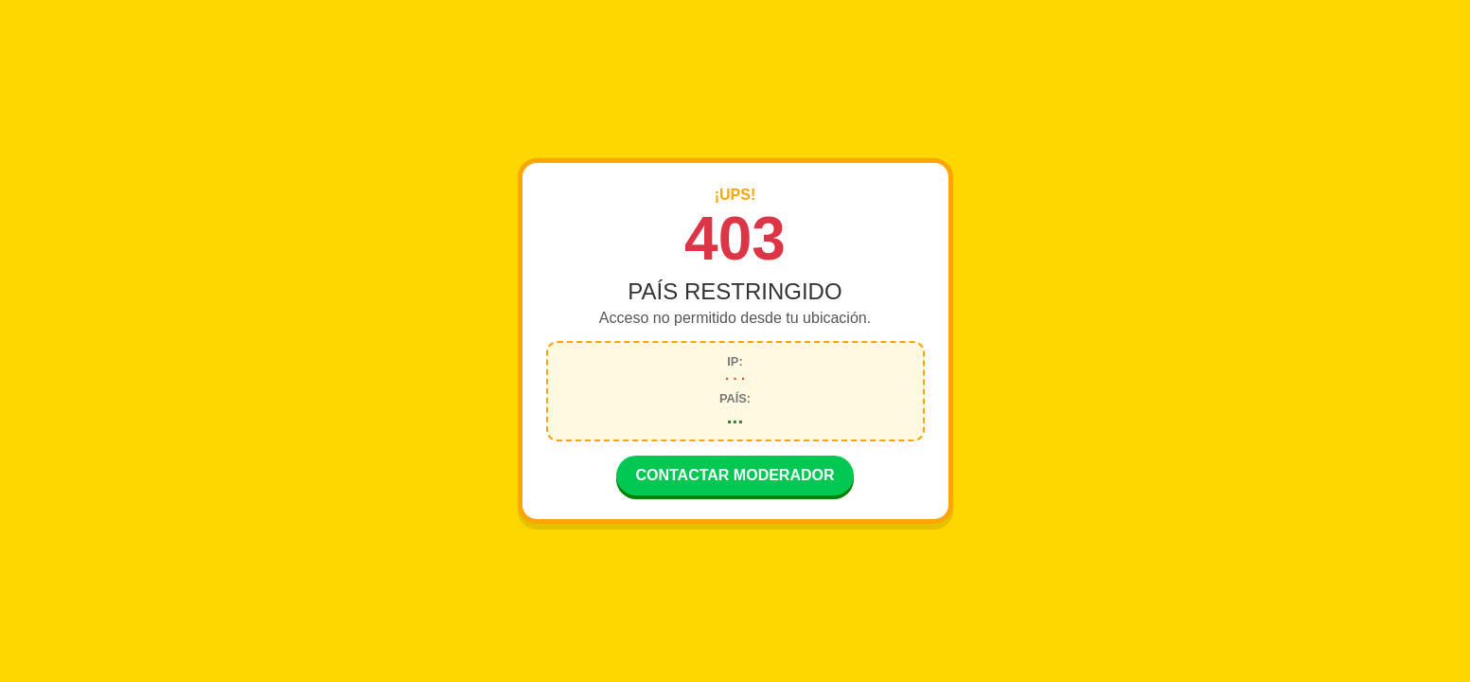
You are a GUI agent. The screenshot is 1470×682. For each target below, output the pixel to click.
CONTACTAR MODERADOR (734, 477)
